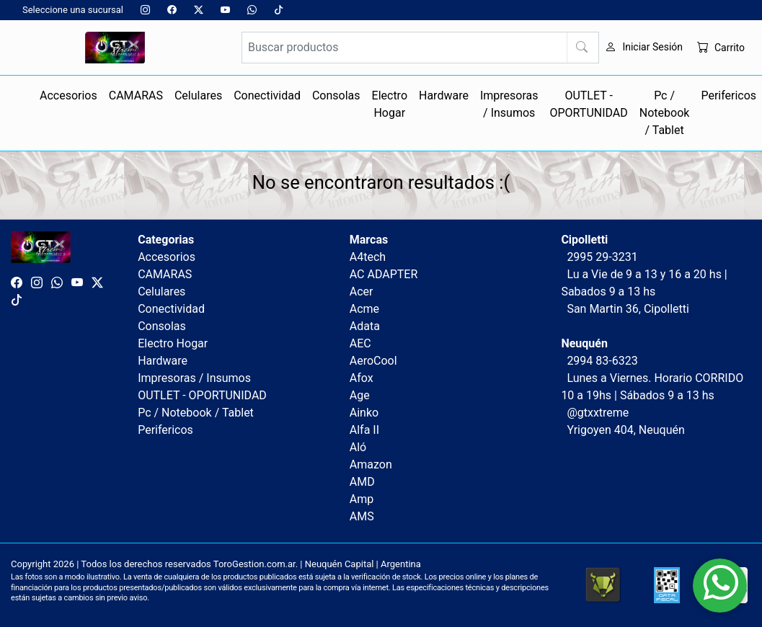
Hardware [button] (444, 95)
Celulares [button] (198, 95)
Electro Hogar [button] (389, 104)
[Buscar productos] (421, 47)
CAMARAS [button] (136, 95)
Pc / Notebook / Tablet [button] (664, 113)
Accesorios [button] (68, 95)
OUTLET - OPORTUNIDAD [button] (588, 104)
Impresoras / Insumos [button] (509, 104)
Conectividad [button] (267, 95)
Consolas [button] (336, 95)
